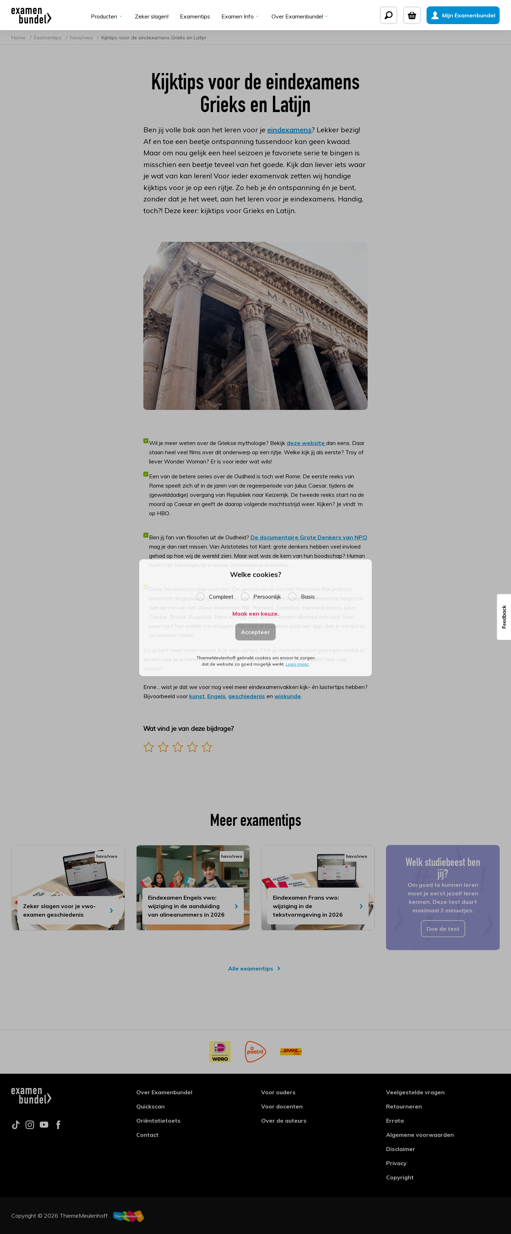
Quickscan (150, 1106)
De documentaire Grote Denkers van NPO (309, 537)
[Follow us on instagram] (30, 1126)
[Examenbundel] (31, 15)
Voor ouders (278, 1092)
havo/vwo (82, 37)
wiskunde (287, 696)
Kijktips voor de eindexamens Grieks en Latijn (153, 37)
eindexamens (289, 129)
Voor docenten (282, 1106)
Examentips (195, 16)
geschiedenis (246, 696)
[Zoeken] (388, 15)
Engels (216, 696)
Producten (107, 16)
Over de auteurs (284, 1120)
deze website (306, 442)
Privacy (396, 1163)
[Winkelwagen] (412, 15)
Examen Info (240, 16)
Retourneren (404, 1106)
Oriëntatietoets (158, 1120)
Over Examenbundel (300, 16)
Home (19, 37)
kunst (197, 696)
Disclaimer (400, 1148)
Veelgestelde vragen (415, 1092)
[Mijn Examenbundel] (463, 15)
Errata (395, 1120)
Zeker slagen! (152, 16)
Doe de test (443, 928)
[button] (504, 617)
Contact (147, 1134)
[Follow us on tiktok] (15, 1126)
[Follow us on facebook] (58, 1126)
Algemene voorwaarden (420, 1134)
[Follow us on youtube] (44, 1126)
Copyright (400, 1177)
